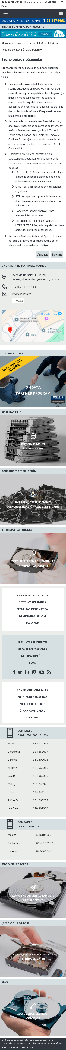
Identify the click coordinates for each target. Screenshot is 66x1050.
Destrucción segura (32, 602)
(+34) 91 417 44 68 (24, 286)
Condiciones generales (32, 690)
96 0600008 (40, 759)
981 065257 (40, 800)
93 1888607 (40, 751)
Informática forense (32, 615)
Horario (18, 301)
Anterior (42, 254)
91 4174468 (55, 20)
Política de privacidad (32, 697)
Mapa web (32, 622)
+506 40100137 (43, 843)
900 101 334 (40, 735)
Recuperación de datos (32, 595)
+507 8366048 (42, 851)
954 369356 (40, 776)
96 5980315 (40, 768)
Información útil (32, 656)
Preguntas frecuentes (32, 642)
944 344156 (40, 792)
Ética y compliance (32, 710)
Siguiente (57, 254)
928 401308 (40, 808)
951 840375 (40, 784)
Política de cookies (32, 704)
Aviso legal (32, 717)
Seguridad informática (32, 609)
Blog (32, 662)
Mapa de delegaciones (32, 649)
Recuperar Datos (11, 2)
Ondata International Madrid (23, 265)
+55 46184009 (42, 834)
